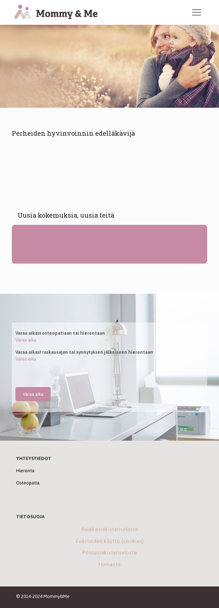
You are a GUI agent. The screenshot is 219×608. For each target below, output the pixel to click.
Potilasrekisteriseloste (109, 552)
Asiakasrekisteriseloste (109, 529)
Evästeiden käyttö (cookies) (110, 541)
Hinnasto (109, 564)
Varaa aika (25, 340)
